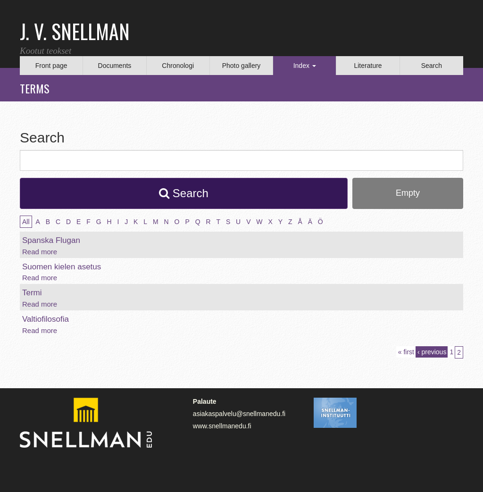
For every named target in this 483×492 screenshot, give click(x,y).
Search (431, 65)
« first (406, 352)
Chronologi (178, 65)
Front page (51, 65)
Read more (39, 252)
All (26, 221)
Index (304, 65)
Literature (368, 65)
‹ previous (431, 352)
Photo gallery (241, 65)
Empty (408, 193)
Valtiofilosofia (45, 319)
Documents (115, 65)
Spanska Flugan (51, 240)
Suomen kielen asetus (61, 266)
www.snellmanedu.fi (222, 426)
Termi (32, 292)
